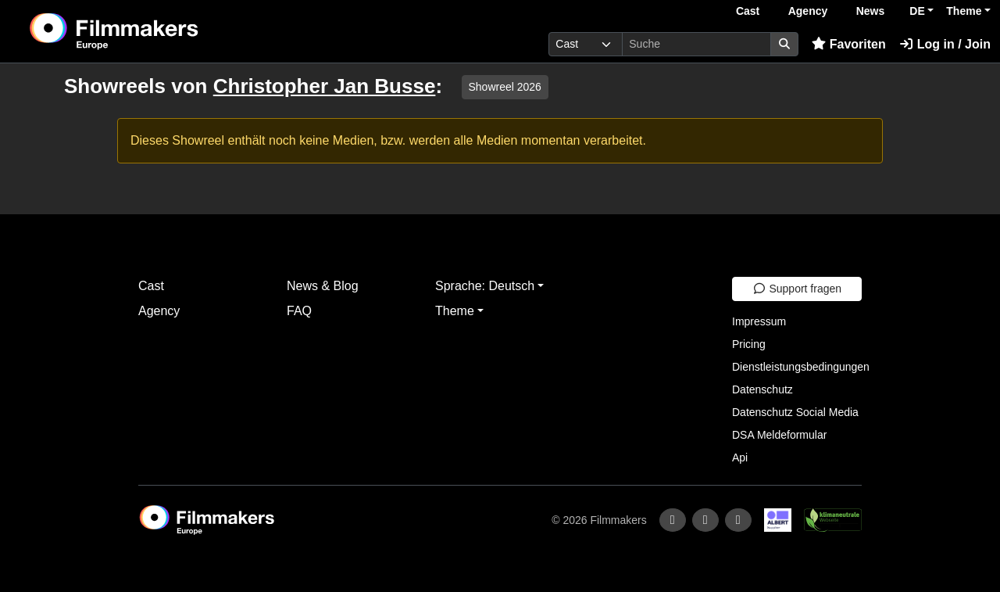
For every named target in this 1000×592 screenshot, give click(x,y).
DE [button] (916, 11)
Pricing (749, 344)
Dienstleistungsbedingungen (801, 367)
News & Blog (323, 285)
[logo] (152, 31)
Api (740, 457)
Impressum (759, 321)
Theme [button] (963, 11)
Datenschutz (762, 389)
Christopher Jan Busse (324, 86)
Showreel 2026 (505, 87)
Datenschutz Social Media (795, 412)
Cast (747, 11)
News (870, 11)
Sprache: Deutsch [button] (484, 285)
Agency (808, 11)
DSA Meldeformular (779, 435)
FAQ (299, 311)
